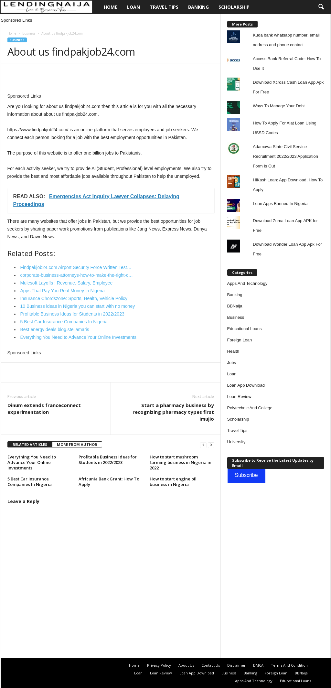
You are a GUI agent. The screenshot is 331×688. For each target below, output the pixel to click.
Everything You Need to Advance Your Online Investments (31, 462)
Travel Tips (164, 7)
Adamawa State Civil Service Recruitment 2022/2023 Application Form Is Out (285, 156)
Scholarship (234, 7)
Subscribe (246, 475)
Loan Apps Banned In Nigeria (280, 203)
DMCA (258, 665)
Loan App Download (246, 385)
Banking (198, 7)
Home (110, 7)
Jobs (231, 362)
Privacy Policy (159, 665)
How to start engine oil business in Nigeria (173, 481)
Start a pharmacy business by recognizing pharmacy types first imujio (173, 412)
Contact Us (210, 665)
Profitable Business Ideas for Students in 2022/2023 (108, 459)
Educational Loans (244, 328)
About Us (186, 665)
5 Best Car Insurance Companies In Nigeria (29, 481)
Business (28, 33)
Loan (133, 7)
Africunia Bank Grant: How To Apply (109, 481)
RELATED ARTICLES (30, 444)
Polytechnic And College (249, 407)
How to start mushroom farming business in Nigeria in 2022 (180, 462)
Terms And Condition (289, 665)
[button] (321, 7)
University (236, 441)
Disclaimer (236, 665)
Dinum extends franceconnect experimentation (44, 408)
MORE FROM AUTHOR (77, 444)
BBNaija (234, 306)
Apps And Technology (247, 283)
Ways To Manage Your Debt (278, 105)
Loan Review (239, 396)
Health (233, 351)
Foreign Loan (239, 340)
